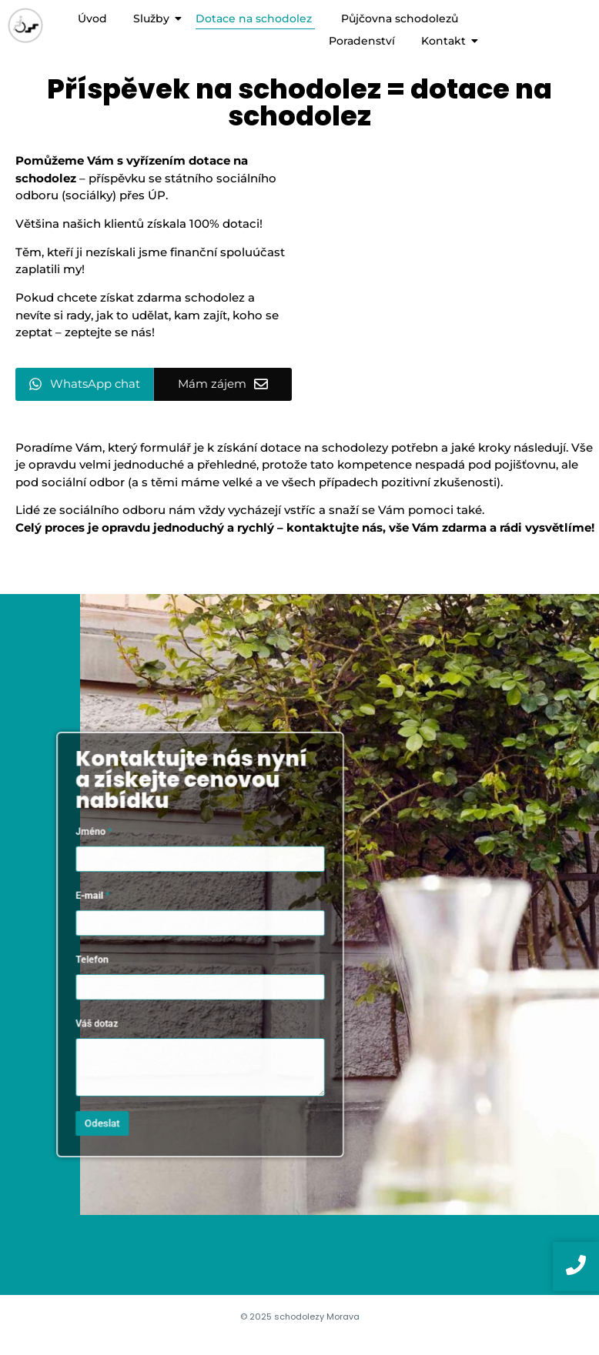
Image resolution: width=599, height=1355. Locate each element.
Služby (154, 18)
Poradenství (362, 41)
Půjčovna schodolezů (399, 18)
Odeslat (128, 1075)
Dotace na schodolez (255, 18)
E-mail (121, 908)
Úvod (92, 18)
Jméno (122, 861)
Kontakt (446, 41)
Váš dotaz (124, 1002)
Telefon (120, 955)
